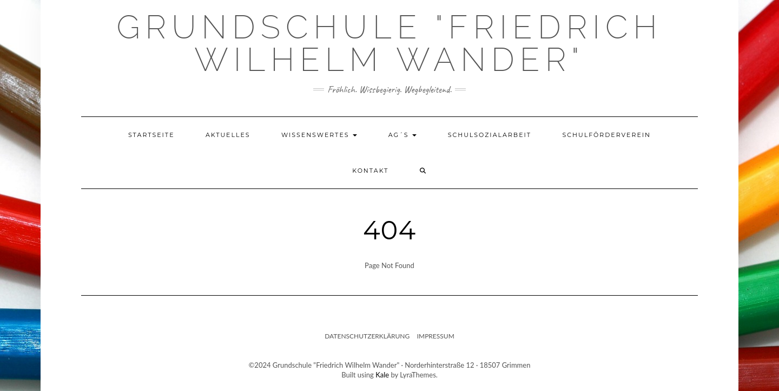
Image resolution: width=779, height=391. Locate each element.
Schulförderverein (606, 135)
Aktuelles (228, 135)
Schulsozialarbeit (490, 135)
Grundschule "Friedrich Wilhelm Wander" (389, 43)
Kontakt (370, 170)
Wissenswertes (319, 135)
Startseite (151, 135)
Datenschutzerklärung (367, 336)
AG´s (402, 135)
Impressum (435, 336)
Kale (382, 374)
